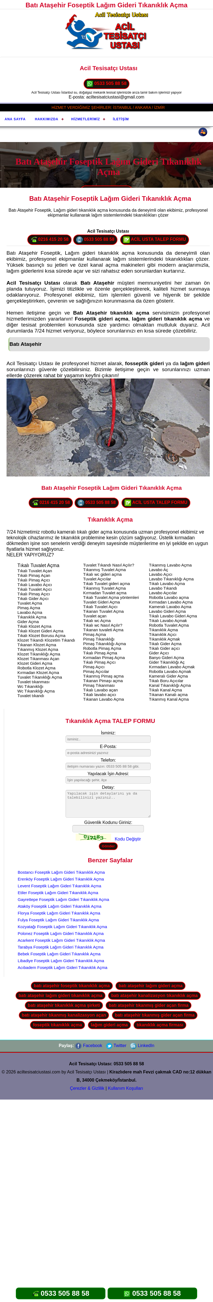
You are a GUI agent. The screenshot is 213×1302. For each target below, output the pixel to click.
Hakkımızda (46, 119)
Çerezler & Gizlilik (87, 1088)
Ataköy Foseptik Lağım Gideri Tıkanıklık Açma (60, 906)
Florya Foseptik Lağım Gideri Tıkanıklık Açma (59, 913)
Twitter (116, 1045)
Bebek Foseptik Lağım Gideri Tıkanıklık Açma (59, 954)
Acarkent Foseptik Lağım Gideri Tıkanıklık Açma (61, 940)
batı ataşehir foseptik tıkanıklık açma (72, 985)
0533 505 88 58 (107, 84)
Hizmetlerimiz (85, 119)
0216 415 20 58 (49, 239)
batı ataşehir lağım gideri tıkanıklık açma (60, 995)
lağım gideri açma (109, 1025)
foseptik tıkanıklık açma (57, 1025)
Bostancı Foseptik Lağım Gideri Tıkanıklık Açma (61, 872)
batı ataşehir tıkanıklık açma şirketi (64, 1005)
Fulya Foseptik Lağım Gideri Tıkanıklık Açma (58, 920)
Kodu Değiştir (128, 839)
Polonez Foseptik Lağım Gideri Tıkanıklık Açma (61, 933)
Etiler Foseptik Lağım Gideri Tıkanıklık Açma (58, 892)
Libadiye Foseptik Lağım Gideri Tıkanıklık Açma (61, 960)
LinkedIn (142, 1045)
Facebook (88, 1045)
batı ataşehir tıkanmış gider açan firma (148, 1005)
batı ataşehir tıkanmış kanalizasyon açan (64, 1015)
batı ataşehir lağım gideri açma (150, 985)
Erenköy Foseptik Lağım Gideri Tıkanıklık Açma (61, 879)
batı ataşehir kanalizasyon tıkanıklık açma (154, 995)
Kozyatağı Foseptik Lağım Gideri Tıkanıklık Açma (62, 926)
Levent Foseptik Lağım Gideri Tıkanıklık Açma (59, 886)
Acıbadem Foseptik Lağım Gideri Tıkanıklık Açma (62, 967)
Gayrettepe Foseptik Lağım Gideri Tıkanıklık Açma (63, 899)
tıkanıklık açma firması (160, 1025)
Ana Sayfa (15, 119)
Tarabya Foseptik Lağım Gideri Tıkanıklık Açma (60, 947)
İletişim (121, 119)
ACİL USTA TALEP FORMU (154, 239)
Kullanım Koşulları (125, 1088)
